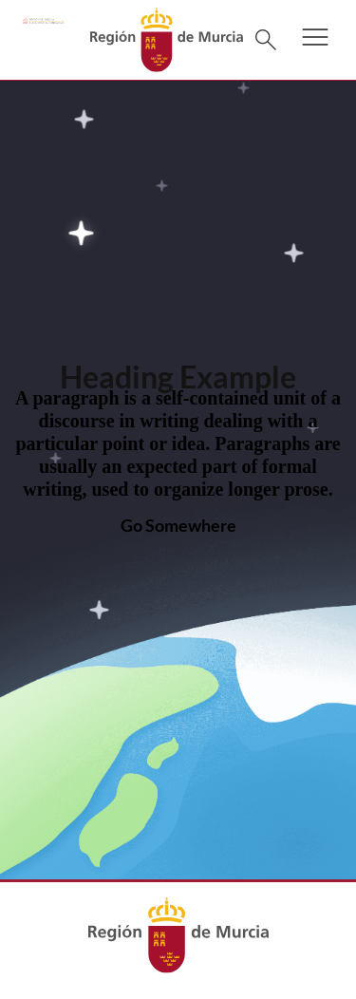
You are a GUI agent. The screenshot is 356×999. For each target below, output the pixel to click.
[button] (315, 49)
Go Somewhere (178, 525)
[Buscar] (266, 40)
